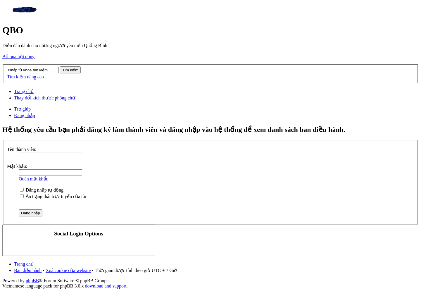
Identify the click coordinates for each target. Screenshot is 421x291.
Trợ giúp (22, 108)
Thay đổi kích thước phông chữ (44, 97)
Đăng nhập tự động (41, 189)
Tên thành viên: (21, 149)
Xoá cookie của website (68, 270)
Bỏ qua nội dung (18, 56)
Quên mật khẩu (34, 178)
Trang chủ (24, 91)
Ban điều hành (28, 270)
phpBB (32, 280)
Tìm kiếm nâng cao (25, 76)
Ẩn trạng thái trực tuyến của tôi (53, 196)
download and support (106, 285)
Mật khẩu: (17, 166)
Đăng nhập (24, 115)
